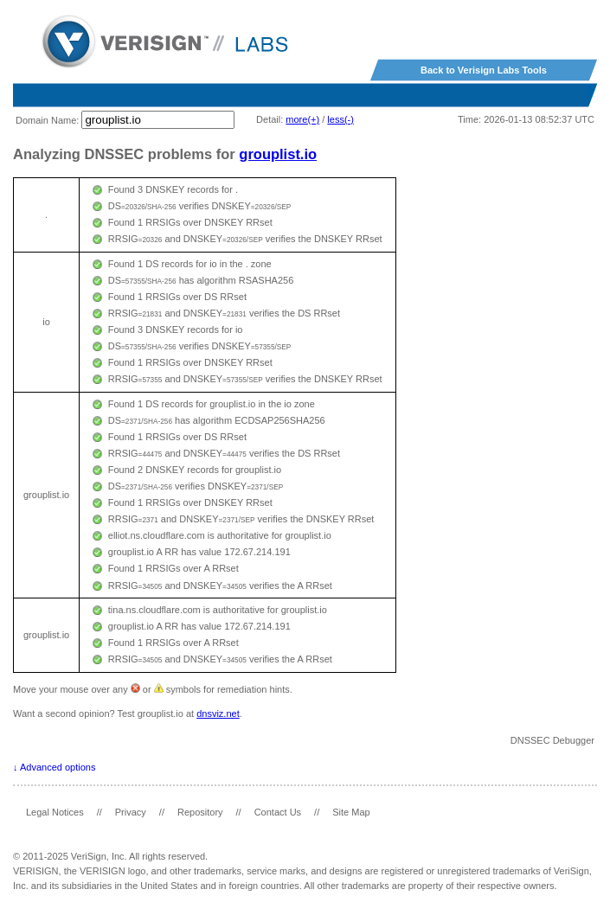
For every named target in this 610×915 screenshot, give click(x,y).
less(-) (340, 119)
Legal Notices (55, 812)
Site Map (350, 812)
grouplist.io (278, 154)
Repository (200, 812)
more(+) (302, 119)
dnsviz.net (218, 713)
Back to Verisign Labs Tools (484, 70)
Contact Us (277, 812)
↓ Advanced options (54, 767)
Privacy (130, 812)
